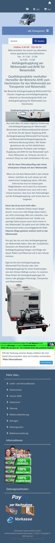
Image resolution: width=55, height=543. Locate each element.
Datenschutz (14, 389)
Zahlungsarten (14, 427)
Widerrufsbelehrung (17, 414)
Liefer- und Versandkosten (20, 383)
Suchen (39, 41)
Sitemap (11, 408)
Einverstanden (46, 362)
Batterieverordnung (17, 433)
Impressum (13, 402)
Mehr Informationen (12, 359)
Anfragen (12, 420)
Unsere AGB (13, 396)
